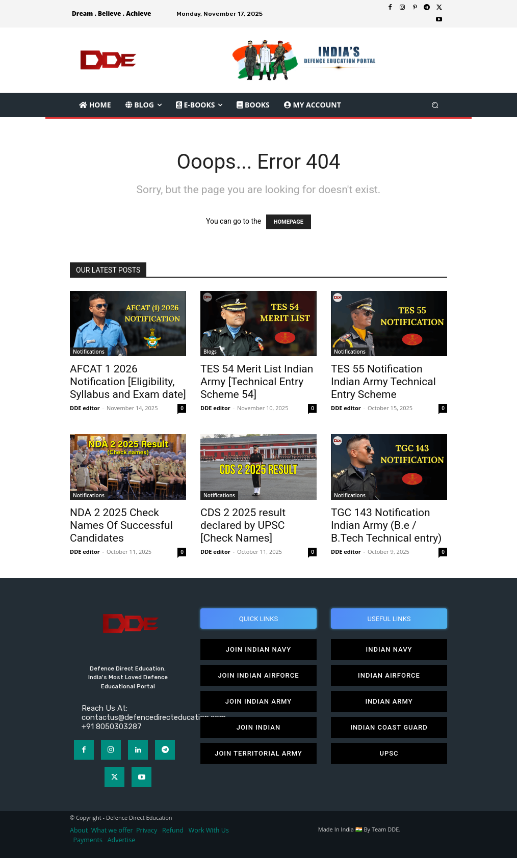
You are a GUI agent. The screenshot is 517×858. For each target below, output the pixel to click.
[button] (435, 105)
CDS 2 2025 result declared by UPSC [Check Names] (243, 525)
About (79, 830)
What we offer (112, 830)
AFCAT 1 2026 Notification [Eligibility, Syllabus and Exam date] (128, 381)
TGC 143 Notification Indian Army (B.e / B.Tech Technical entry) (386, 525)
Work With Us (209, 830)
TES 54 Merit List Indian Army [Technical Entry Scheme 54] (256, 381)
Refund (173, 830)
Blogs (210, 351)
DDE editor (85, 408)
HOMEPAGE (288, 222)
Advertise (122, 840)
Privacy (147, 830)
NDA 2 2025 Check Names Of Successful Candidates (121, 525)
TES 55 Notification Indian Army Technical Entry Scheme (383, 381)
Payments (87, 840)
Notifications (89, 351)
